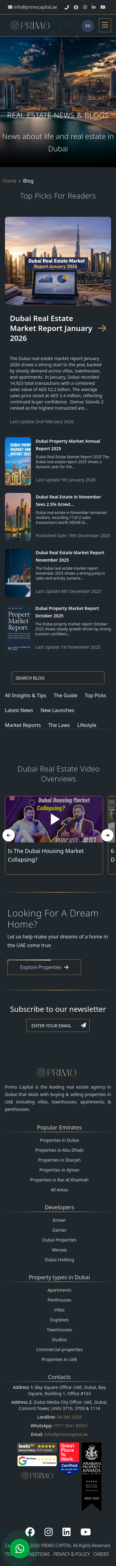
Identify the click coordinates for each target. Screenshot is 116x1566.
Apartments (59, 1290)
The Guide (65, 695)
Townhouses (59, 1330)
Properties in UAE (59, 1359)
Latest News (19, 710)
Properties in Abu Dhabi (59, 1150)
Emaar (59, 1220)
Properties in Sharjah (59, 1160)
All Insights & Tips (25, 695)
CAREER (101, 1554)
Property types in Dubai (59, 1277)
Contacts (59, 1377)
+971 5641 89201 (71, 1426)
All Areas (59, 1190)
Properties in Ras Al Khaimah (59, 1180)
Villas (59, 1310)
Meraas (59, 1250)
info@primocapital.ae (66, 1434)
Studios (59, 1339)
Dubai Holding (59, 1260)
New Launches (57, 710)
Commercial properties (59, 1349)
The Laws (59, 725)
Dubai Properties (59, 1240)
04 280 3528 (69, 1417)
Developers (59, 1207)
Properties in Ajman (59, 1170)
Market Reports (23, 725)
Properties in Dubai (59, 1140)
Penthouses (59, 1300)
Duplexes (59, 1320)
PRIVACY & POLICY (72, 1554)
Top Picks (95, 695)
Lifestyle (87, 725)
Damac (59, 1230)
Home (9, 180)
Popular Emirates (59, 1127)
